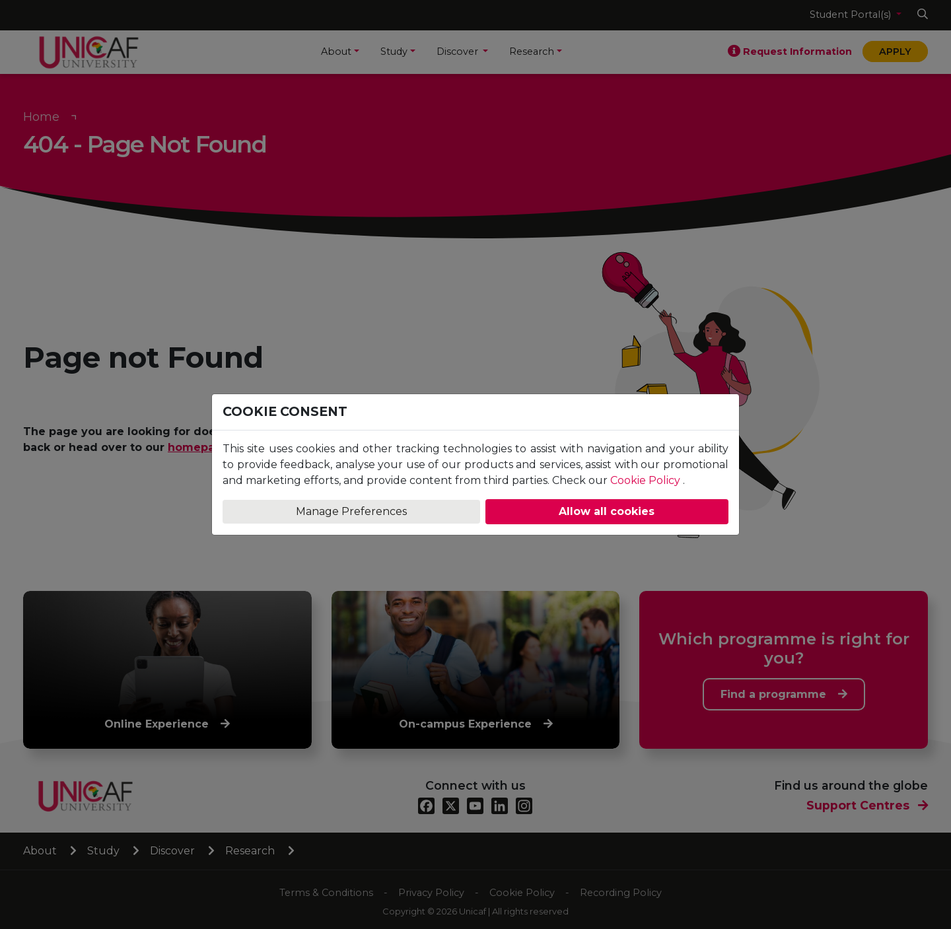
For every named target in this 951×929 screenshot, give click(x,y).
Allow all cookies (606, 511)
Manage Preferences (351, 511)
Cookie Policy (645, 480)
